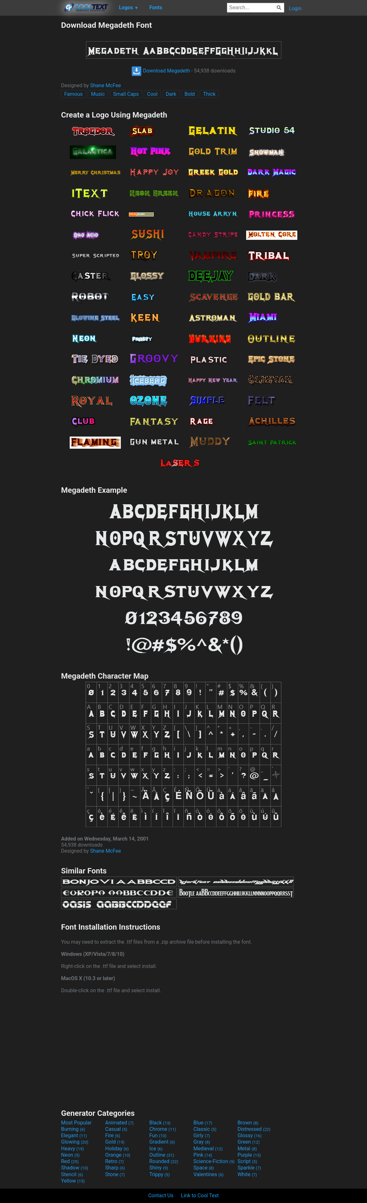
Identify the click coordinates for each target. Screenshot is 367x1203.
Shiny (158, 1168)
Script (247, 1161)
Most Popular (76, 1123)
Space (203, 1168)
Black (160, 1123)
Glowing (74, 1142)
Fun (158, 1135)
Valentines (208, 1174)
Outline (161, 1155)
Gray (201, 1142)
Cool (152, 94)
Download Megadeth (160, 71)
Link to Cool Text (200, 1195)
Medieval (208, 1149)
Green (249, 1142)
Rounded (163, 1161)
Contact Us (161, 1195)
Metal (247, 1149)
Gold (115, 1142)
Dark (171, 94)
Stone (115, 1174)
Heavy (72, 1149)
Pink (202, 1155)
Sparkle (249, 1168)
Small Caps (126, 94)
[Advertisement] (30, 116)
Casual (116, 1129)
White (247, 1174)
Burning (73, 1129)
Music (98, 94)
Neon (70, 1155)
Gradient (162, 1142)
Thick (209, 94)
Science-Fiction (214, 1161)
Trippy (159, 1174)
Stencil (72, 1174)
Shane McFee (105, 85)
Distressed (254, 1129)
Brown (248, 1123)
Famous (73, 94)
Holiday (117, 1149)
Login (295, 8)
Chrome (162, 1129)
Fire (112, 1135)
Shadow (74, 1168)
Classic (204, 1129)
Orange (117, 1155)
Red (70, 1161)
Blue (202, 1123)
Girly (201, 1135)
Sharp (115, 1168)
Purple (249, 1155)
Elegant (74, 1135)
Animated (119, 1123)
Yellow (73, 1181)
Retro (114, 1161)
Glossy (250, 1135)
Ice (155, 1149)
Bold (189, 94)
